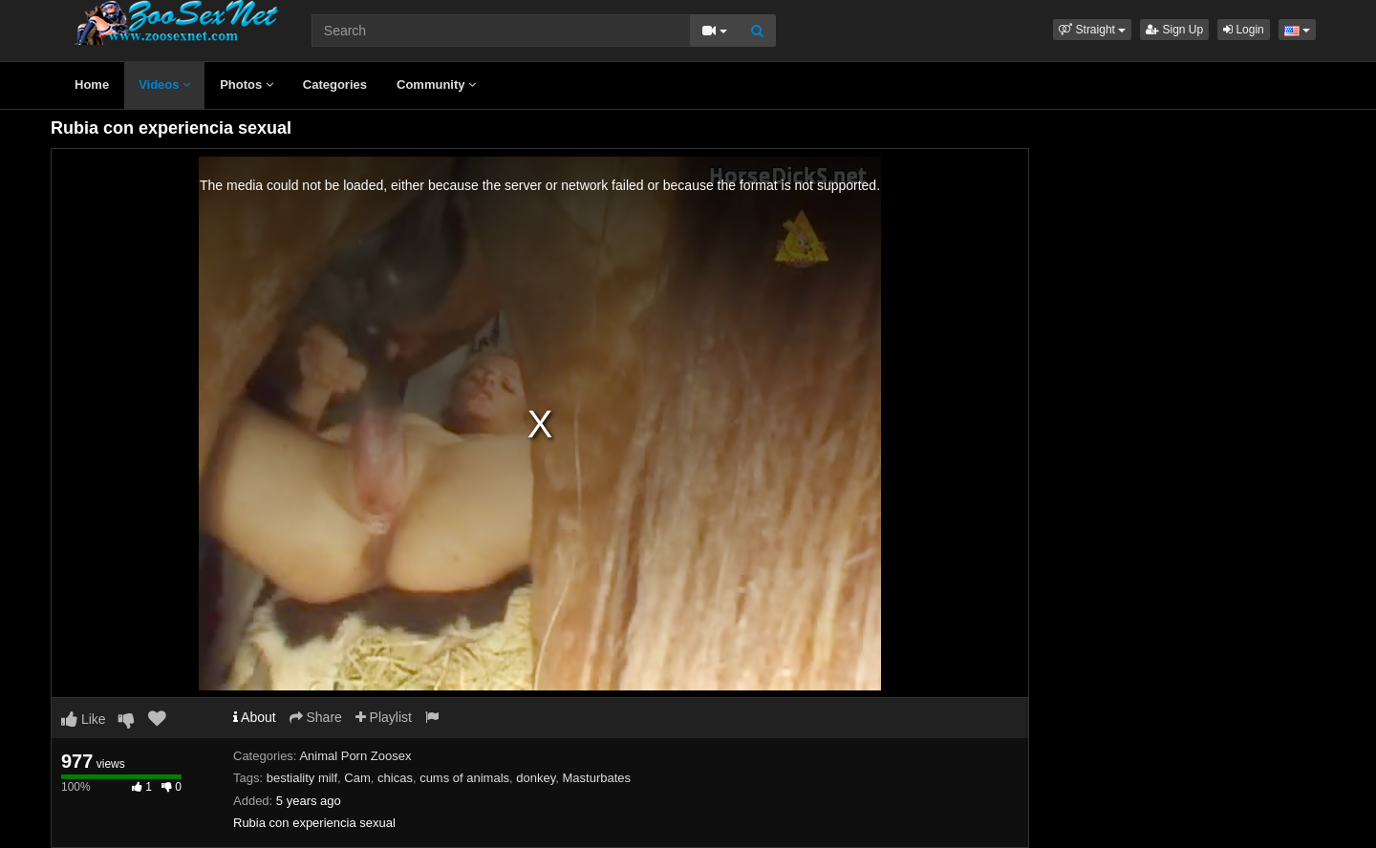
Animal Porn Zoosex (355, 756)
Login (1243, 29)
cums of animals (464, 778)
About (254, 717)
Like (83, 719)
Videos (164, 84)
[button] (1092, 29)
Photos (246, 84)
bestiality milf (302, 778)
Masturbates (596, 778)
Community (436, 84)
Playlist (383, 717)
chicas (395, 778)
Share (316, 717)
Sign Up (1174, 29)
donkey (535, 778)
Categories (335, 84)
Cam (357, 778)
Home (92, 84)
